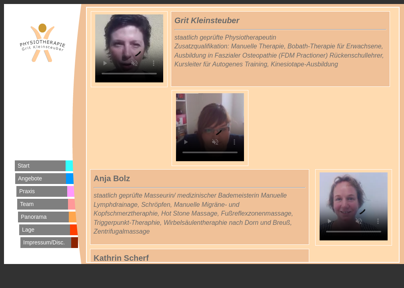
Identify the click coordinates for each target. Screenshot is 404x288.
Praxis (27, 191)
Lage (28, 229)
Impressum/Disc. (44, 242)
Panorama (34, 217)
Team (27, 204)
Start (24, 165)
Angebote (30, 178)
